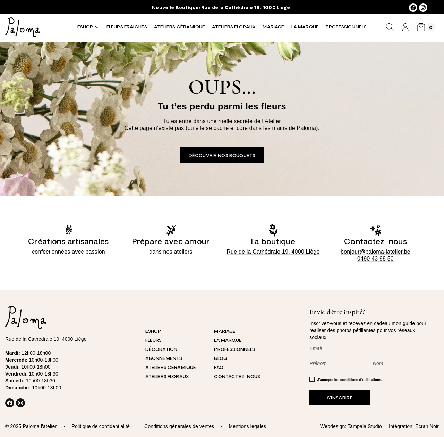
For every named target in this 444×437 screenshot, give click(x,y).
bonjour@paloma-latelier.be (375, 252)
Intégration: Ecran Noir (414, 426)
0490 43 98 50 (375, 259)
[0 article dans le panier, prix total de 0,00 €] (426, 27)
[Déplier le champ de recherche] (390, 27)
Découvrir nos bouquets (222, 156)
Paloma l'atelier (40, 426)
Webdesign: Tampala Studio (351, 426)
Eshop (85, 27)
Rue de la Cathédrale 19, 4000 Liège (245, 8)
